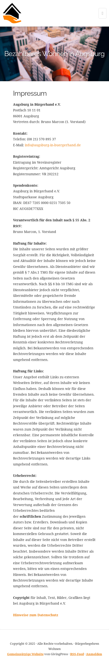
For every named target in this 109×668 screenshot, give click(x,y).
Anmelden (94, 654)
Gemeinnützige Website (25, 654)
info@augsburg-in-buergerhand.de (53, 145)
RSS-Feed (77, 654)
